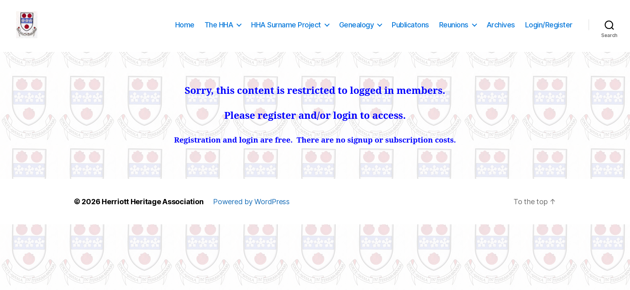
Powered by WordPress (251, 211)
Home (184, 29)
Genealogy (356, 29)
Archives (501, 29)
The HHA (219, 29)
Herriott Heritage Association (152, 211)
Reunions (453, 29)
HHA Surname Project (286, 29)
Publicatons (410, 29)
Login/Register (549, 29)
